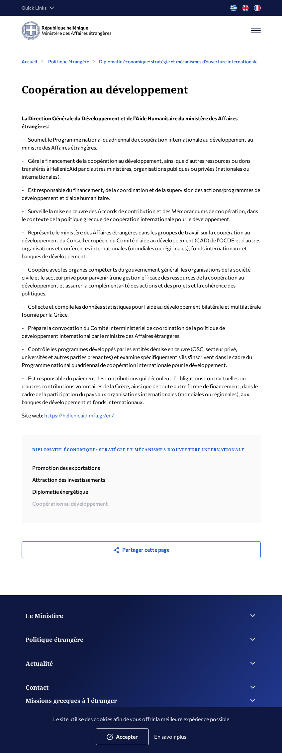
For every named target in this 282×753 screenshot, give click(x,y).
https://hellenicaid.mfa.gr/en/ (79, 415)
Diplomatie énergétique (60, 491)
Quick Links (39, 8)
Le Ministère (141, 616)
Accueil (29, 61)
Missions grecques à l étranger (141, 701)
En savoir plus (170, 736)
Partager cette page (141, 549)
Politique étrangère (68, 61)
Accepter (122, 736)
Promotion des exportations (66, 468)
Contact (141, 687)
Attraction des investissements (68, 479)
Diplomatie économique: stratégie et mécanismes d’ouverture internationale (178, 61)
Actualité (141, 663)
